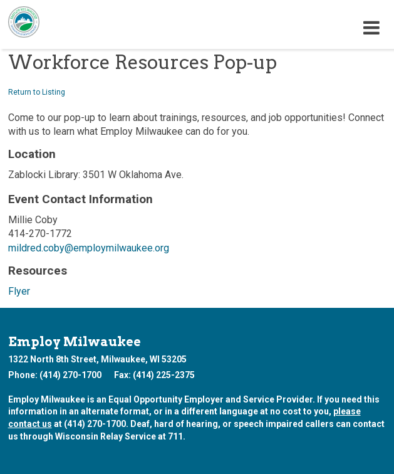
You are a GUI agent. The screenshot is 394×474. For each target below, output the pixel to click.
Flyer (19, 291)
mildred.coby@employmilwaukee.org (88, 248)
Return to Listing (36, 92)
